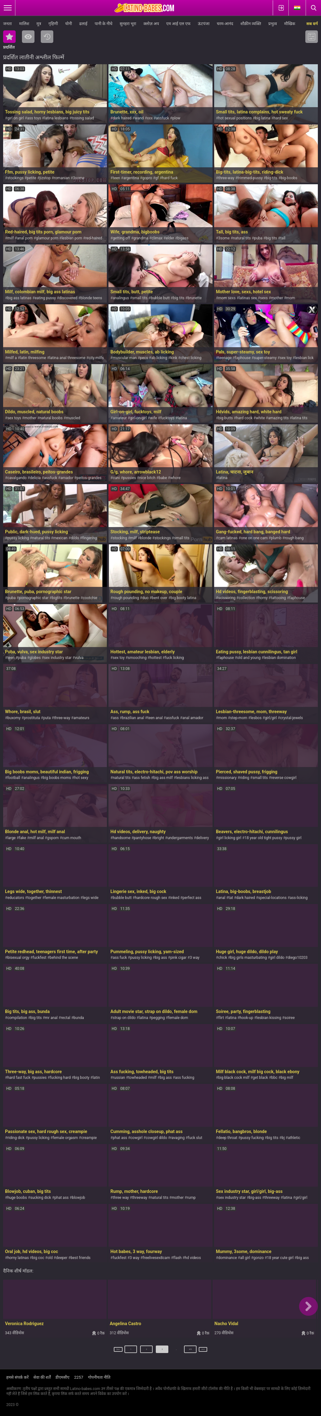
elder (170, 238)
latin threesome (33, 358)
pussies (129, 478)
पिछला (110, 1351)
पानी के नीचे (104, 23)
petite (31, 178)
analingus (121, 298)
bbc (274, 1077)
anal (221, 898)
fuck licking (174, 658)
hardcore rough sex (151, 898)
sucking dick (40, 1197)
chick (222, 957)
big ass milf (163, 778)
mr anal (51, 1018)
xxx (150, 118)
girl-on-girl (138, 418)
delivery (202, 838)
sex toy (286, 358)
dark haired (122, 118)
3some (79, 178)
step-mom (238, 718)
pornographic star (33, 598)
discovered (68, 298)
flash (177, 1258)
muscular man (125, 358)
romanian (62, 178)
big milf (287, 1077)
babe (163, 478)
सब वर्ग (312, 23)
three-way (226, 178)
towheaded (137, 1077)
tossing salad (83, 118)
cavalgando (16, 478)
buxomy (13, 718)
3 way (194, 957)
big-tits (271, 178)
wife (153, 418)
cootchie (90, 598)
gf (157, 178)
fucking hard (60, 1077)
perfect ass (191, 898)
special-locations (272, 898)
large (11, 838)
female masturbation (62, 898)
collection (247, 598)
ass (116, 718)
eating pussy (45, 298)
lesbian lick (304, 358)
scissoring (226, 598)
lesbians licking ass (192, 778)
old (50, 1258)
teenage (225, 358)
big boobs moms (57, 778)
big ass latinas (19, 298)
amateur (120, 418)
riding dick (15, 1138)
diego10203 (298, 957)
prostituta (32, 718)
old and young (249, 658)
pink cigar (178, 957)
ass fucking (184, 1077)
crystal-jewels (291, 718)
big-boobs (289, 178)
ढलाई (83, 23)
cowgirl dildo (156, 1138)
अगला (210, 1351)
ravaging (177, 1138)
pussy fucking (252, 1138)
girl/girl (271, 718)
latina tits (299, 418)
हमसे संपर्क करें (17, 1377)
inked (174, 898)
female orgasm (65, 1138)
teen (116, 178)
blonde (145, 538)
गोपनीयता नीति (99, 1377)
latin (96, 1077)
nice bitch (147, 478)
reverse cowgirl (284, 778)
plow (176, 118)
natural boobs (50, 418)
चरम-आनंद (225, 23)
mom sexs (227, 298)
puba (258, 238)
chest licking (191, 358)
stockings (15, 178)
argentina (131, 178)
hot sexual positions (235, 118)
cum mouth (71, 838)
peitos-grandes (88, 478)
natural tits (242, 238)
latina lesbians (56, 118)
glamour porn (47, 238)
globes (35, 658)
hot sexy (81, 778)
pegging (158, 1018)
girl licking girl (229, 838)
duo (145, 598)
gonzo (258, 1258)
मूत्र (38, 23)
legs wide (90, 898)
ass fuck (120, 957)
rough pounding (126, 598)
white (260, 418)
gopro (147, 178)
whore (175, 478)
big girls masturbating (248, 957)
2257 (78, 1377)
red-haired (93, 238)
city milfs (96, 358)
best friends (80, 1258)
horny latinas (18, 1258)
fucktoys (167, 418)
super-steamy (265, 358)
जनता (7, 23)
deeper (61, 1258)
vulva (79, 658)
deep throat (227, 1138)
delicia (35, 478)
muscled (73, 418)
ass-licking (299, 898)
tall (282, 238)
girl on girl (15, 118)
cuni (116, 478)
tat (231, 898)
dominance (227, 1258)
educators (15, 898)
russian (119, 1077)
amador (67, 478)
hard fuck (170, 178)
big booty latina (183, 598)
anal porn (25, 238)
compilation (17, 1018)
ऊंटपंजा (203, 23)
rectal (65, 1018)
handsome (121, 838)
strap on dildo (124, 1018)
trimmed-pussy (250, 178)
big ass (161, 957)
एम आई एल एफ (178, 23)
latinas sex (248, 298)
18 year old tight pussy (263, 838)
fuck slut (195, 1138)
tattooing (278, 598)
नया (47, 36)
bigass (182, 238)
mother (277, 298)
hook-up (246, 1018)
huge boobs (17, 1197)
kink (174, 358)
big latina (263, 118)
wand (139, 118)
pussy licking (18, 538)
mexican (60, 538)
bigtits (57, 598)
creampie (89, 1138)
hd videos (193, 1258)
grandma (141, 238)
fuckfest (39, 957)
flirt (221, 1018)
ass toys (34, 118)
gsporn (53, 838)
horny (263, 598)
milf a (12, 358)
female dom (178, 1018)
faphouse (242, 358)
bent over (159, 598)
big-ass (255, 1197)
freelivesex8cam (156, 1258)
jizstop (44, 178)
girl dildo (277, 957)
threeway (139, 1197)
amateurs (81, 718)
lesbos (255, 718)
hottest (156, 658)
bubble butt (160, 298)
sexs (264, 298)
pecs (144, 358)
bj (283, 1138)
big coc (38, 1258)
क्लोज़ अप (151, 23)
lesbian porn (71, 238)
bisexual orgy (18, 957)
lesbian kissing (268, 1018)
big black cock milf (234, 1077)
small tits (140, 298)
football (13, 778)
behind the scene (64, 957)
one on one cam (254, 538)
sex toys (14, 418)
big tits (271, 238)
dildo (75, 538)
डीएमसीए (62, 1377)
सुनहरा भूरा (128, 23)
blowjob (78, 1197)
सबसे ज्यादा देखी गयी (28, 36)
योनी (68, 23)
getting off (121, 238)
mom (290, 298)
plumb (276, 538)
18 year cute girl (280, 1258)
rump (191, 1197)
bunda (79, 1018)
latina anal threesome (67, 358)
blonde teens (91, 298)
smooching (137, 658)
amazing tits (278, 418)
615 (190, 1351)
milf (10, 238)
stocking (120, 538)
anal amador (192, 718)
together (34, 898)
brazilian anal (133, 718)
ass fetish (142, 778)
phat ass (120, 1138)
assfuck (162, 118)
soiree (289, 1018)
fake (22, 838)
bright (159, 838)
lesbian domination (280, 658)
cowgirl (136, 1138)
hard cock (244, 418)
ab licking (159, 358)
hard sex (281, 118)
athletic (294, 1138)
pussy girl (294, 838)
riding (244, 778)
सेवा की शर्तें (41, 1377)
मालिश (24, 23)
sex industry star (57, 658)
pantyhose (142, 838)
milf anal (36, 838)
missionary (227, 778)
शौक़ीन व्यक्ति (250, 23)
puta (47, 718)
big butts (225, 418)
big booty (81, 1077)
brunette (195, 298)
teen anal (155, 718)
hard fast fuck (18, 1077)
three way (121, 1197)
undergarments (180, 838)
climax (156, 238)
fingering (89, 538)
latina (182, 418)
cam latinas (228, 538)
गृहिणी (53, 23)
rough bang (294, 538)
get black (260, 1077)
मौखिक (289, 23)
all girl (245, 1258)
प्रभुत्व (272, 23)
